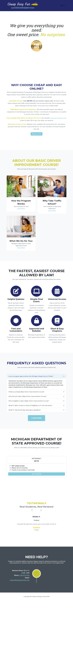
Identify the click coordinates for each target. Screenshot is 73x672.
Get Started (36, 496)
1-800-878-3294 (24, 590)
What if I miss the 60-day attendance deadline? (24, 441)
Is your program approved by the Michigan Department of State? (30, 408)
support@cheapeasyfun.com (19, 595)
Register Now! (36, 151)
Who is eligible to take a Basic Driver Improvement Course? (28, 432)
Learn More (21, 244)
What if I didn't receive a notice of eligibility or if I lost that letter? (30, 437)
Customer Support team (58, 135)
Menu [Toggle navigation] (62, 5)
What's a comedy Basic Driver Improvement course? (26, 423)
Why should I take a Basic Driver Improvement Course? (27, 428)
